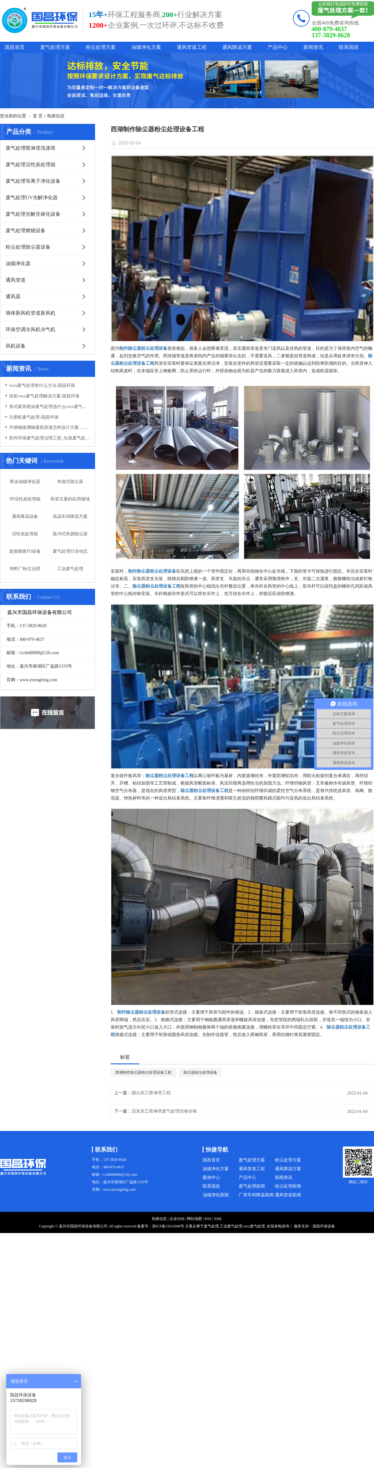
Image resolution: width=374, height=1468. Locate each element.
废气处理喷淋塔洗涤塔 (30, 148)
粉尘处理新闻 (288, 1186)
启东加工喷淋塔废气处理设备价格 (164, 1111)
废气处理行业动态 (70, 551)
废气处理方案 (55, 47)
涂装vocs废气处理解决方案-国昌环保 (44, 396)
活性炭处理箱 (25, 534)
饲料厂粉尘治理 (25, 568)
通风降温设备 (25, 516)
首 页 (38, 116)
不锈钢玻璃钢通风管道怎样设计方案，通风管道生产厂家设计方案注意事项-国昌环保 (49, 427)
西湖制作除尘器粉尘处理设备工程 (143, 1072)
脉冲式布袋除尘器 (70, 534)
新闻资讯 (313, 47)
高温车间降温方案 (70, 516)
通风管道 (16, 280)
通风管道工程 (192, 47)
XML (218, 1219)
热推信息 (56, 116)
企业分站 (177, 1219)
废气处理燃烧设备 (26, 230)
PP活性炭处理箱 (25, 499)
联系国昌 (349, 47)
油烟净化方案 (146, 47)
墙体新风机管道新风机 (30, 313)
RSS (207, 1219)
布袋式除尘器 (70, 481)
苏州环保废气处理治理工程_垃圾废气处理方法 (49, 438)
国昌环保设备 (324, 1226)
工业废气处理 (70, 568)
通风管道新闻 (288, 1195)
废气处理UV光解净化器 (32, 197)
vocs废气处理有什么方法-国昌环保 (42, 385)
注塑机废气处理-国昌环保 (34, 417)
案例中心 (211, 1177)
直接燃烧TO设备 (25, 551)
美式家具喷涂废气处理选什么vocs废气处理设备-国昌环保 (49, 406)
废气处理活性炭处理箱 (30, 164)
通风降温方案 (237, 47)
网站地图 (194, 1219)
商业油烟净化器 (25, 481)
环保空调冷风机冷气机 (30, 329)
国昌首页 (15, 47)
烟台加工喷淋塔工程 (151, 1092)
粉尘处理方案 (101, 47)
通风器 (13, 296)
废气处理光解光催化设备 (33, 214)
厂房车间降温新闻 (256, 1195)
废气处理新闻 (252, 1186)
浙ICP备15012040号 (168, 1226)
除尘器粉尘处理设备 (200, 1072)
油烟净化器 (18, 263)
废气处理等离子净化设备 (33, 181)
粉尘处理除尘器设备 (28, 247)
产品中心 (278, 47)
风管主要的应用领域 (70, 499)
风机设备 (16, 346)
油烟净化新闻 (216, 1195)
